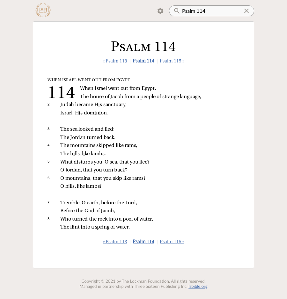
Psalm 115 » (172, 61)
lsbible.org (198, 286)
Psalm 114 (143, 61)
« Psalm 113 (115, 61)
